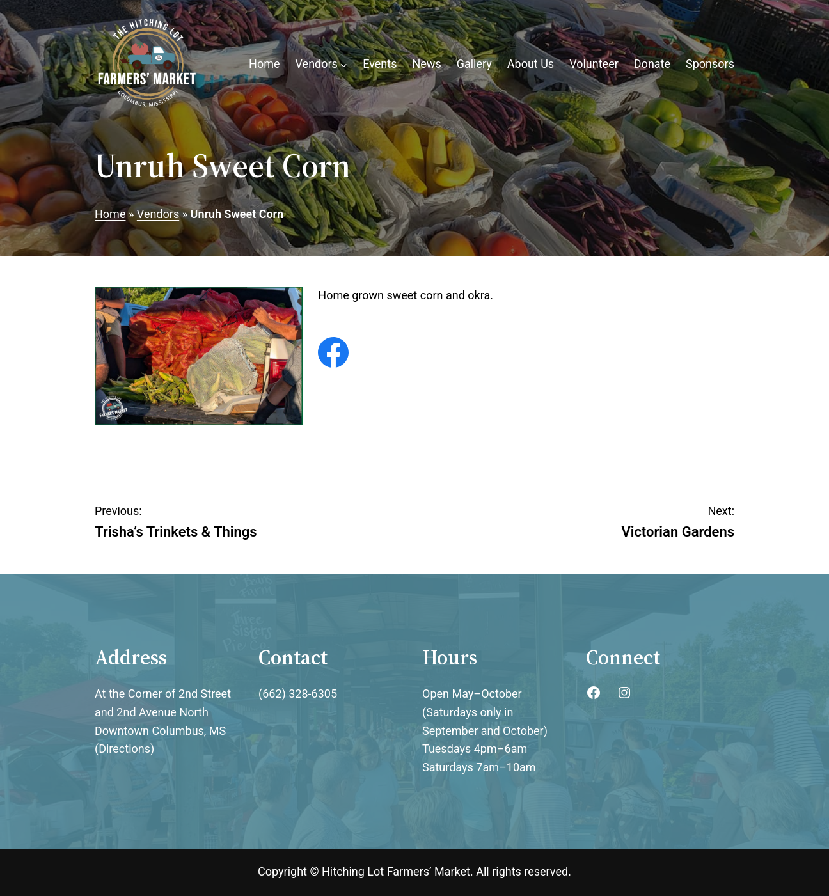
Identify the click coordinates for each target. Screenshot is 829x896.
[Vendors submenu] (343, 64)
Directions (124, 748)
